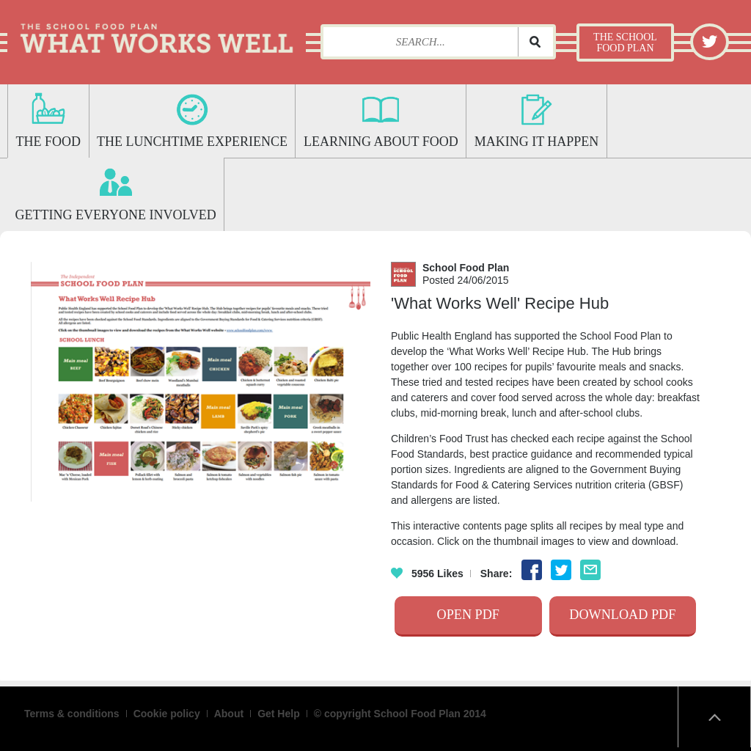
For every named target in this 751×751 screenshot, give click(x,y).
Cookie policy (166, 713)
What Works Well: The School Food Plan (156, 33)
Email (590, 570)
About (228, 713)
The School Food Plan (625, 43)
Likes (427, 573)
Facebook (531, 570)
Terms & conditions (72, 713)
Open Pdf (468, 614)
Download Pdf (622, 614)
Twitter (710, 40)
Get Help (278, 713)
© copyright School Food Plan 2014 (400, 713)
